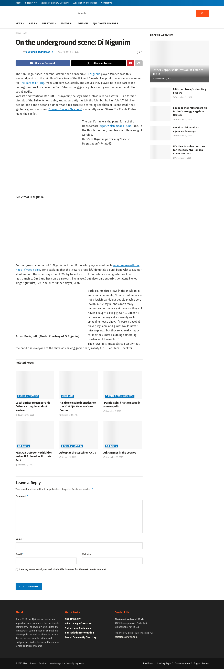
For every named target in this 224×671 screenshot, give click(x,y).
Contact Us (106, 3)
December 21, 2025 (162, 79)
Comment (22, 498)
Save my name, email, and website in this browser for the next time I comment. (62, 571)
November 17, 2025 (68, 416)
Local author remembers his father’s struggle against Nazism (33, 407)
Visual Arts (67, 397)
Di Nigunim (93, 74)
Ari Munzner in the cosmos (119, 453)
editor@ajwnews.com (126, 639)
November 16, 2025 (182, 136)
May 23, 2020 (64, 52)
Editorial (67, 23)
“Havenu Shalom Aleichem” (65, 110)
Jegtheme (79, 666)
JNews (25, 666)
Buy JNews (148, 665)
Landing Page (164, 665)
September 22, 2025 (113, 458)
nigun (102, 126)
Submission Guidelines (78, 630)
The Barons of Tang (32, 83)
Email (20, 556)
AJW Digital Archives (105, 23)
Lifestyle (48, 23)
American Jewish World (39, 52)
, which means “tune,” (119, 126)
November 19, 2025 (25, 416)
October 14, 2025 (67, 458)
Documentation (182, 665)
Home (18, 33)
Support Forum (201, 665)
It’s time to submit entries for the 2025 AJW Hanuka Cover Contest (77, 407)
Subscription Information (85, 3)
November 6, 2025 (112, 412)
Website (86, 556)
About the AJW (73, 621)
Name (20, 541)
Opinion (83, 23)
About (18, 3)
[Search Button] (202, 13)
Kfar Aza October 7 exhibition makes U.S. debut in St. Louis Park (34, 457)
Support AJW (31, 3)
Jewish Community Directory (55, 3)
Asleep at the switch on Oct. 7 (77, 453)
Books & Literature (28, 397)
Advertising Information (78, 626)
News (19, 23)
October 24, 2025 (24, 466)
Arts (32, 23)
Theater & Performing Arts (119, 397)
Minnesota (23, 447)
